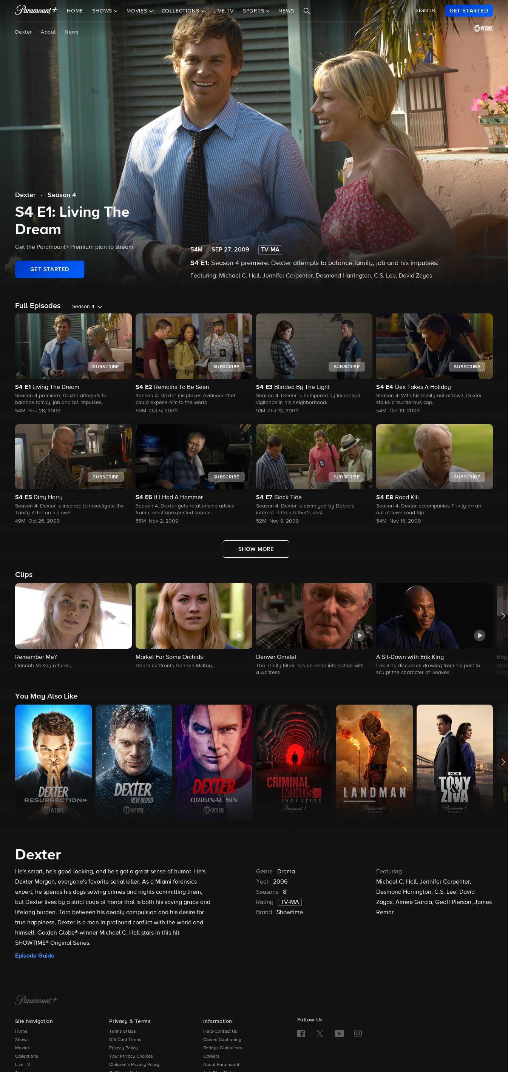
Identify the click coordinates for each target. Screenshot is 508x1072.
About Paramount (221, 1065)
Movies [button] (138, 11)
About (48, 32)
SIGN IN (425, 10)
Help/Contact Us (220, 1031)
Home (75, 11)
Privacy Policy (123, 1048)
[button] (73, 626)
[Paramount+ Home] (36, 1000)
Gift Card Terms (125, 1040)
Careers (211, 1056)
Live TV (223, 11)
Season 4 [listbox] (83, 306)
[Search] (306, 11)
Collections (26, 1056)
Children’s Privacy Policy (134, 1065)
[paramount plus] (36, 10)
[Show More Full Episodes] (256, 549)
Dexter (23, 32)
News (286, 11)
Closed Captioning (222, 1040)
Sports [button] (254, 11)
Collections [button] (181, 11)
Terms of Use (122, 1031)
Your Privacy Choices (131, 1056)
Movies (22, 1048)
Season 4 (62, 195)
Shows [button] (103, 11)
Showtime (289, 913)
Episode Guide (34, 956)
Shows (22, 1040)
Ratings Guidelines (222, 1048)
